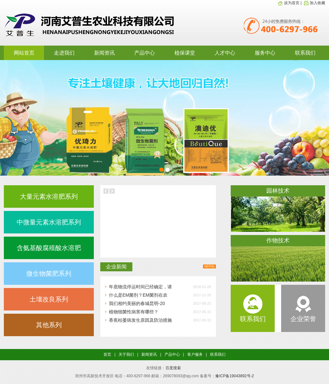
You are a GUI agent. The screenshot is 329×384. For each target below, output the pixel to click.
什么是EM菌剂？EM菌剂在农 (138, 295)
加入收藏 (314, 3)
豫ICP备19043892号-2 (234, 376)
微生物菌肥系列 (48, 273)
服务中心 (265, 53)
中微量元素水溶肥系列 (49, 222)
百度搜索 (173, 368)
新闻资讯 (104, 53)
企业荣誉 (303, 315)
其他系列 (49, 324)
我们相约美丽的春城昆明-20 (137, 303)
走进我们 (64, 53)
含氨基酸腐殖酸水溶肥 (49, 247)
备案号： (207, 376)
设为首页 (288, 3)
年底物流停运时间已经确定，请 (140, 286)
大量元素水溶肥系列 (49, 196)
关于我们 (126, 354)
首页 (107, 354)
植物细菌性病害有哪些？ (133, 311)
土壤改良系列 (49, 299)
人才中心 (225, 53)
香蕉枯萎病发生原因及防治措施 (140, 320)
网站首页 (24, 53)
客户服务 (195, 354)
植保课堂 (184, 53)
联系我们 (305, 53)
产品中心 (144, 53)
